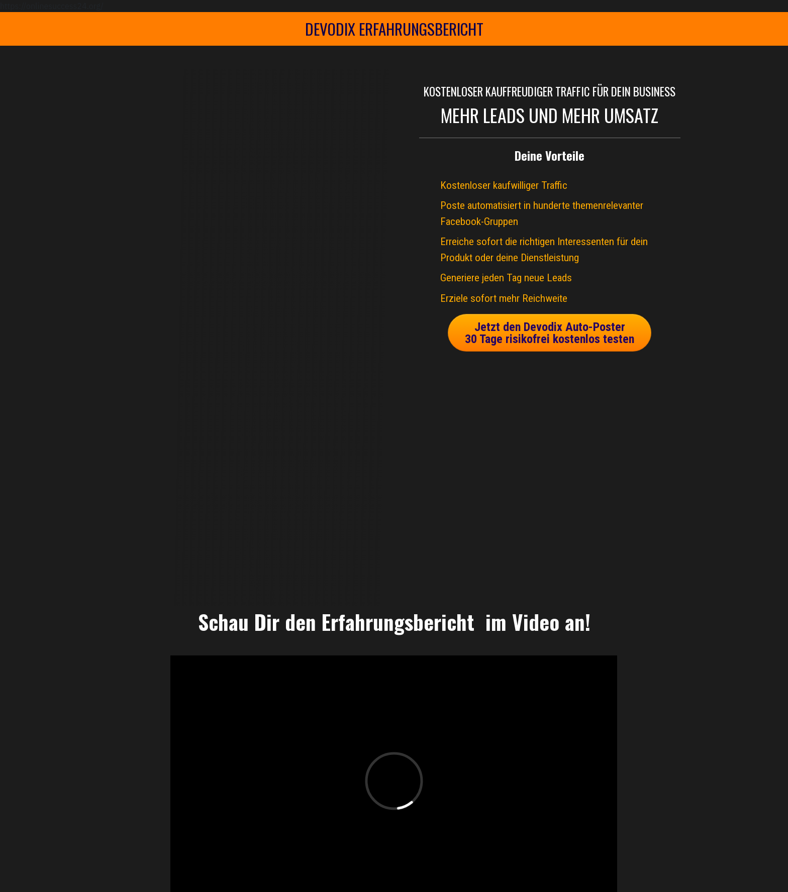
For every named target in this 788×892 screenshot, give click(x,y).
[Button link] (549, 333)
